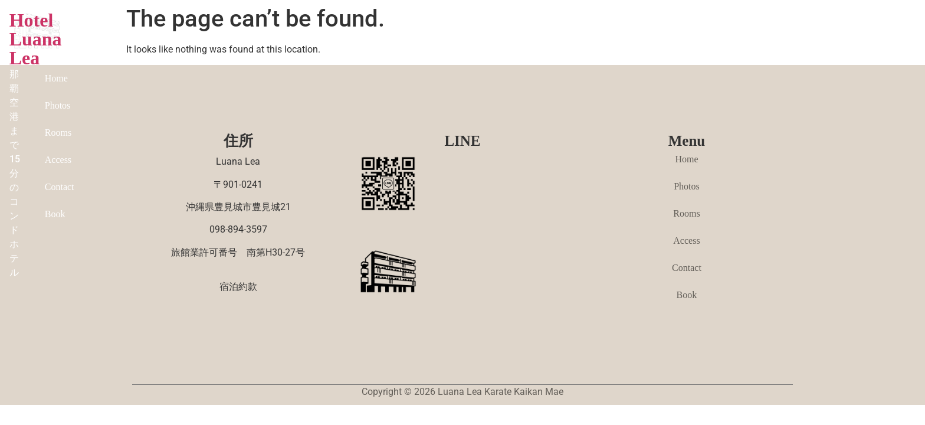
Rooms (639, 36)
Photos (596, 36)
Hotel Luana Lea (231, 27)
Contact (730, 36)
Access (684, 36)
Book (773, 36)
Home (553, 36)
